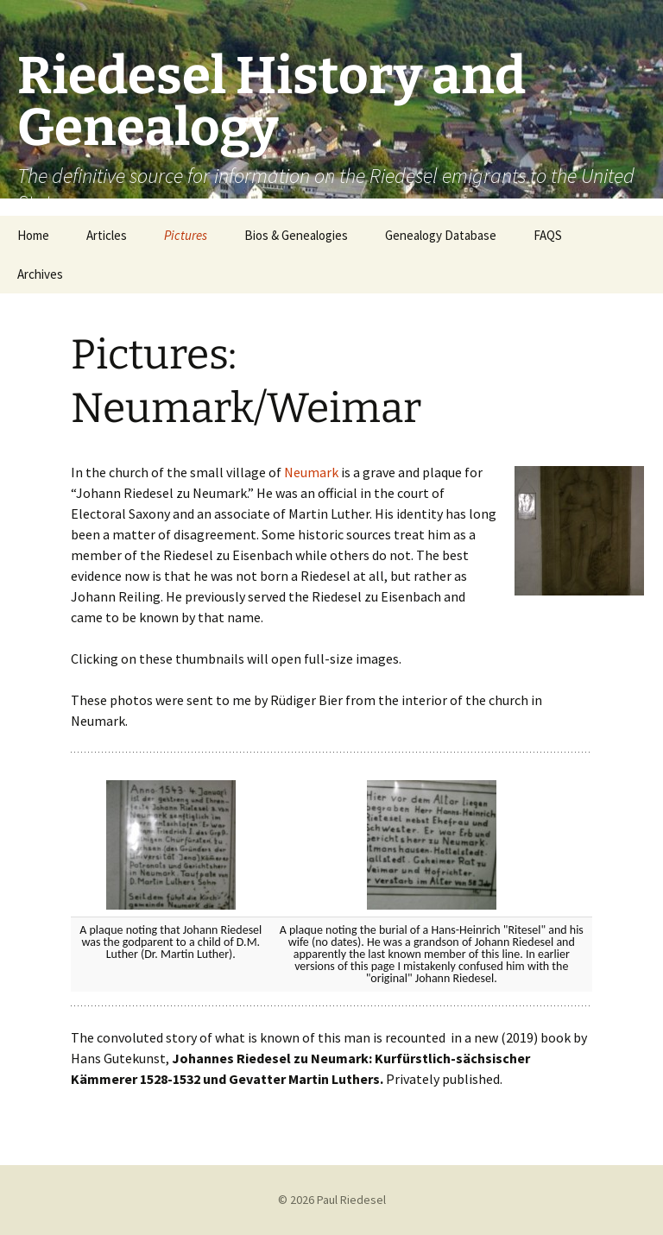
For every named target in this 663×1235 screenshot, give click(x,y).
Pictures (185, 235)
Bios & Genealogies (296, 235)
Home (33, 235)
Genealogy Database (440, 235)
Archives (40, 274)
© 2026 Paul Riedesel (332, 1199)
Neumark (311, 472)
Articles (106, 235)
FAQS (548, 235)
